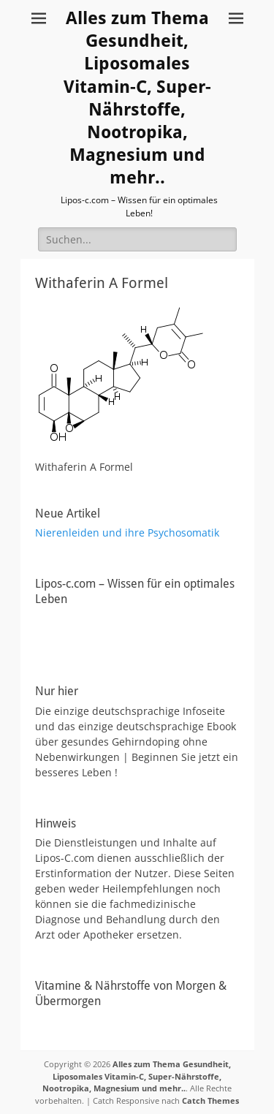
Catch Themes (210, 1100)
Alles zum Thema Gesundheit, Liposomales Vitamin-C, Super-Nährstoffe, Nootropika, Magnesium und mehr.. (136, 1076)
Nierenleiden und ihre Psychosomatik (127, 532)
